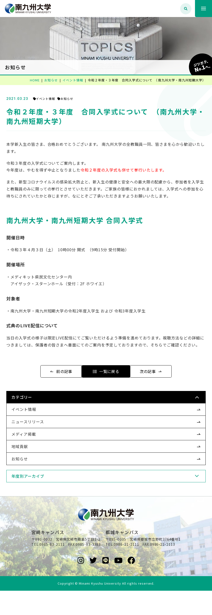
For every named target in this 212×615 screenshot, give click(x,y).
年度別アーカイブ (36, 490)
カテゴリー (30, 411)
